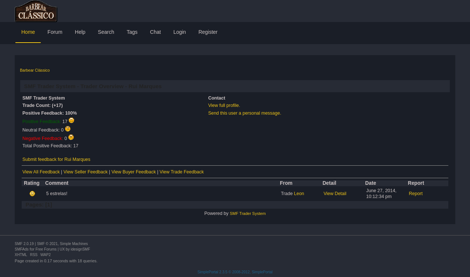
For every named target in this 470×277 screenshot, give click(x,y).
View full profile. (224, 105)
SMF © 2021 (47, 244)
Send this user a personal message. (244, 113)
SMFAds (22, 249)
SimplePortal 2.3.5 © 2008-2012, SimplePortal (235, 272)
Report (416, 193)
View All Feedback (41, 172)
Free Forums (46, 249)
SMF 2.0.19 (24, 244)
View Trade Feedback (182, 172)
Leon (299, 193)
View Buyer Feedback (133, 172)
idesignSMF (80, 249)
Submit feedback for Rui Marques (56, 159)
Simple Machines (74, 244)
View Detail (334, 193)
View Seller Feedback (86, 172)
